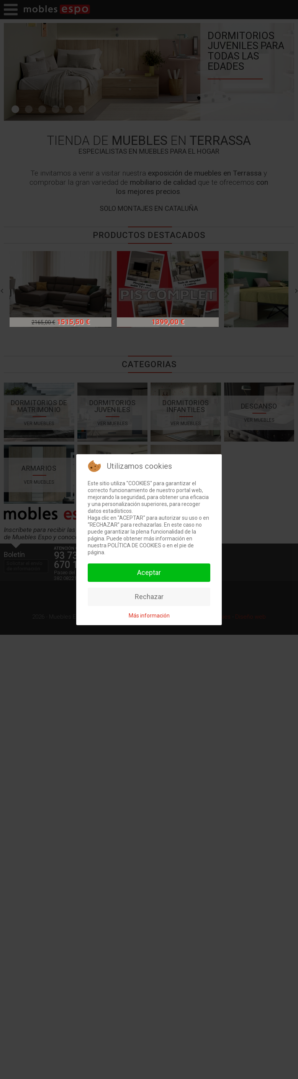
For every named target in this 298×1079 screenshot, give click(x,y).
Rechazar (149, 597)
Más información (149, 616)
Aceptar (149, 572)
